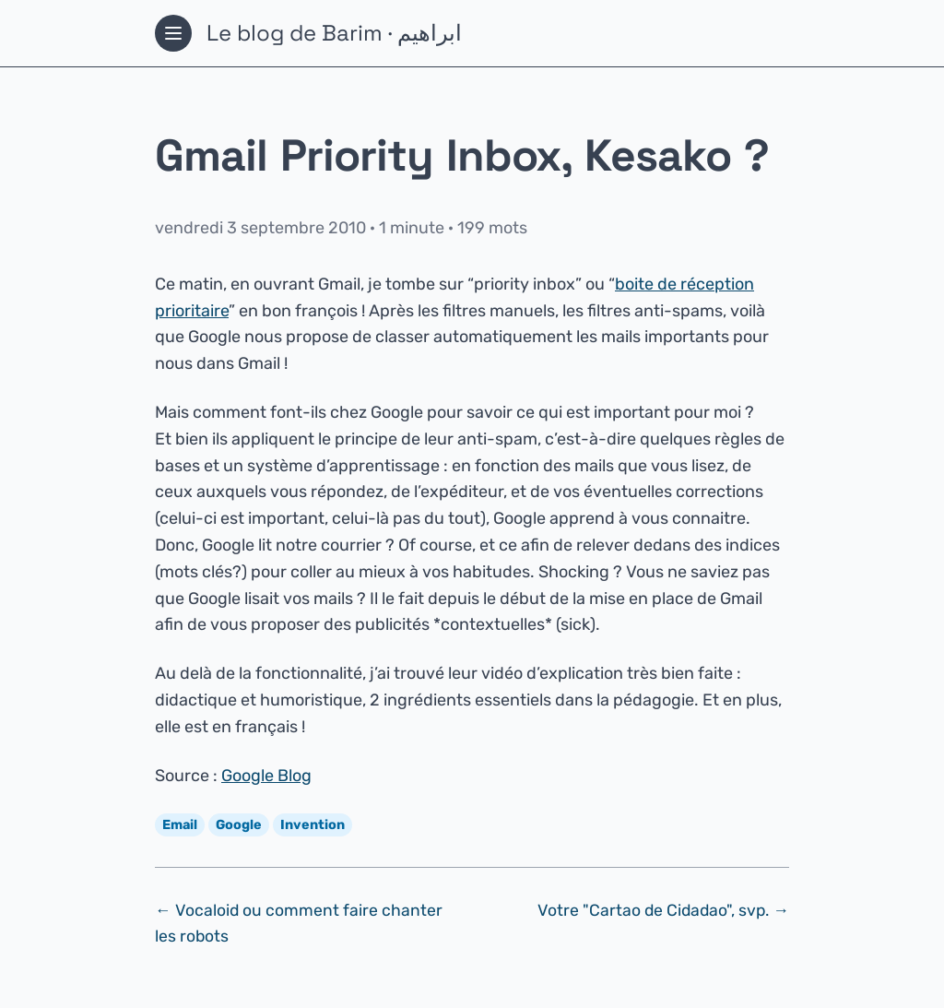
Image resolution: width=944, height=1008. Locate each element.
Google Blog (266, 775)
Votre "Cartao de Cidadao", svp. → (663, 910)
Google (239, 825)
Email (179, 825)
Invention (312, 825)
